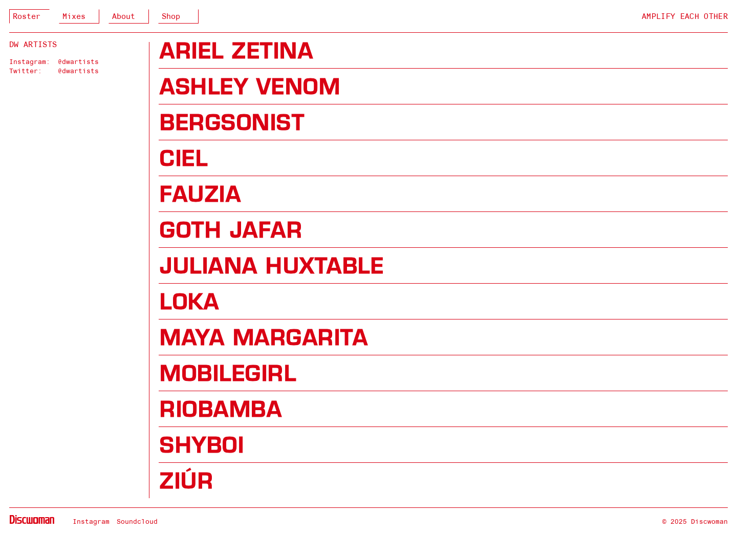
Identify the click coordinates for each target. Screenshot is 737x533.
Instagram (91, 521)
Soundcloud (137, 521)
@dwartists (78, 61)
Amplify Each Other (685, 16)
